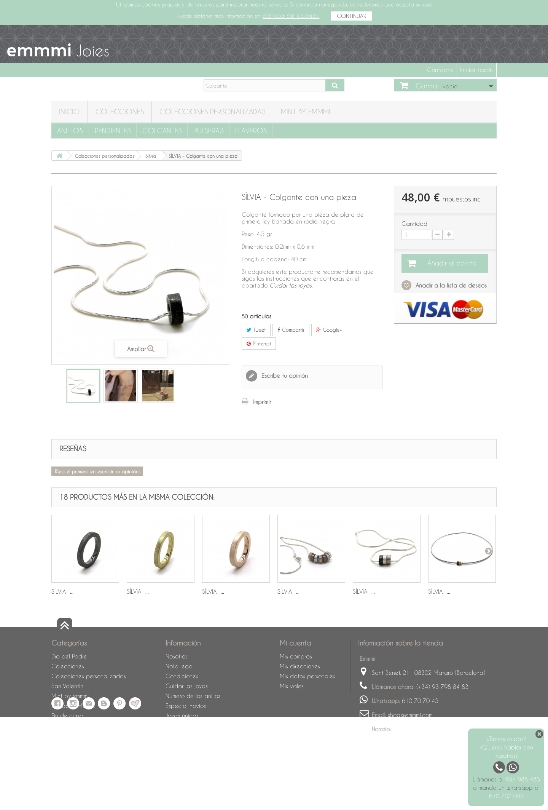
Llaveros (251, 130)
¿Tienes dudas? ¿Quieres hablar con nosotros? (506, 747)
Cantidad (414, 223)
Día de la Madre (73, 705)
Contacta (440, 69)
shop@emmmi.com (410, 714)
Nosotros (177, 656)
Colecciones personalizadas (212, 111)
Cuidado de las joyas (79, 735)
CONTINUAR (351, 16)
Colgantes (162, 130)
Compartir (290, 329)
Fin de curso (67, 715)
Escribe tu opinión (284, 375)
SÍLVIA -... (62, 591)
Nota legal (180, 666)
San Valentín (67, 685)
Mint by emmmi (305, 111)
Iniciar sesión (476, 69)
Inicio (69, 111)
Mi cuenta (295, 643)
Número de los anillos (193, 695)
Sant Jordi (64, 725)
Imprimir (262, 401)
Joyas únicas (182, 715)
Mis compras (296, 656)
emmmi (39, 49)
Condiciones (182, 676)
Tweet (256, 329)
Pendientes (113, 130)
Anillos (70, 130)
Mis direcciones (300, 666)
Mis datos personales (307, 676)
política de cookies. (291, 15)
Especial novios (186, 705)
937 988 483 (522, 779)
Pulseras (208, 130)
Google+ (329, 329)
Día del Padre (69, 656)
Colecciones (120, 111)
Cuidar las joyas (187, 685)
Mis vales (292, 685)
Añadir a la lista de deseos (450, 285)
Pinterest (259, 343)
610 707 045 (506, 795)
